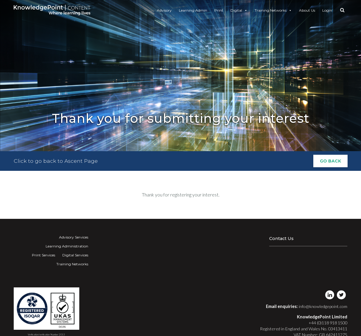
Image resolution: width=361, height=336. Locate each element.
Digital (238, 10)
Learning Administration (67, 246)
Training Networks (273, 10)
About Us (307, 10)
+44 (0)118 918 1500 (328, 322)
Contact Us (281, 238)
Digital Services (75, 255)
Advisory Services (73, 237)
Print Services (43, 255)
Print (218, 10)
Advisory (164, 10)
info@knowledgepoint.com (323, 306)
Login (327, 10)
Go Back (330, 161)
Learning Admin (193, 10)
